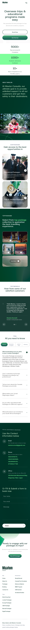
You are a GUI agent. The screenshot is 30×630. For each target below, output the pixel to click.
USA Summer (18, 589)
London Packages (7, 600)
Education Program (11, 344)
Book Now (15, 32)
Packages (4, 584)
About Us (4, 581)
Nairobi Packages (6, 608)
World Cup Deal (6, 597)
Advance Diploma (19, 584)
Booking (26, 344)
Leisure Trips (18, 344)
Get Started (15, 38)
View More (15, 261)
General (4, 344)
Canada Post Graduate (21, 581)
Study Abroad (18, 578)
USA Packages (6, 605)
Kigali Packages (6, 611)
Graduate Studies (19, 592)
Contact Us (5, 589)
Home (3, 578)
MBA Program (18, 587)
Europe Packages (6, 603)
